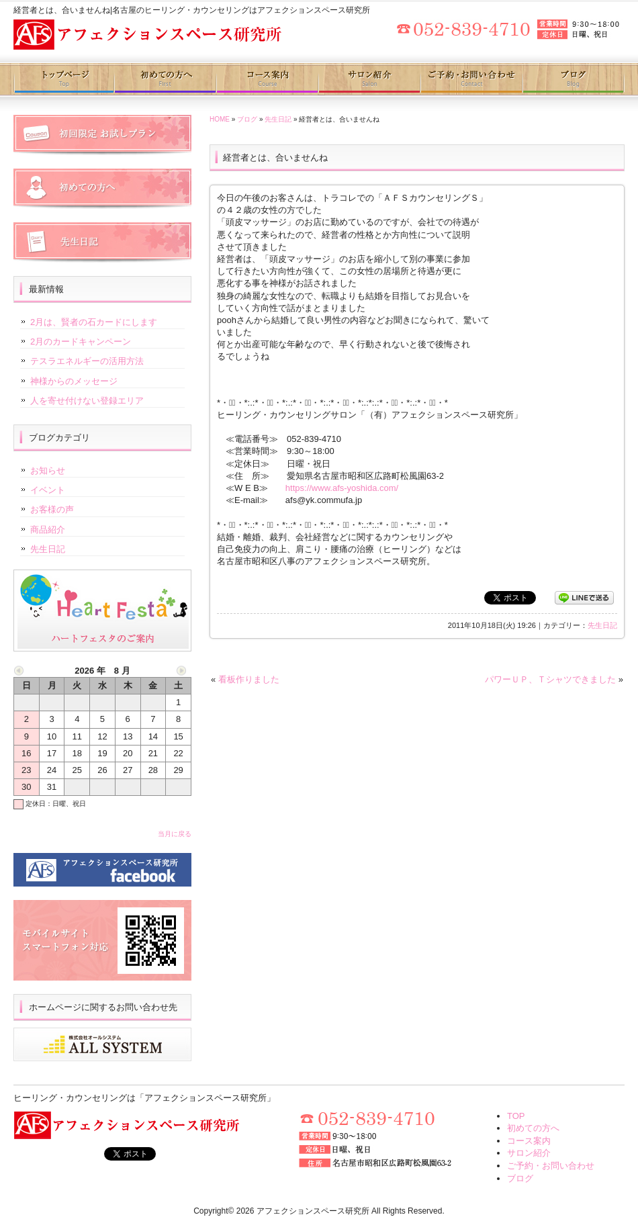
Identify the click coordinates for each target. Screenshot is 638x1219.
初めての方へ (165, 79)
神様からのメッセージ (74, 381)
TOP (516, 1116)
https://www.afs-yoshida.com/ (341, 488)
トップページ (64, 79)
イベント (47, 490)
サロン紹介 (368, 79)
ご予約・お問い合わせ (470, 79)
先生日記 (278, 119)
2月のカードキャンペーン (80, 341)
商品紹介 (47, 530)
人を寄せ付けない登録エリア (87, 401)
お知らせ (47, 470)
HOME (220, 119)
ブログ (573, 79)
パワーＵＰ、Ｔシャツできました (550, 679)
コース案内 (267, 79)
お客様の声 (52, 509)
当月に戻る (174, 834)
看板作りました (248, 679)
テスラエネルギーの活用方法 (87, 361)
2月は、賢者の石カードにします (93, 322)
